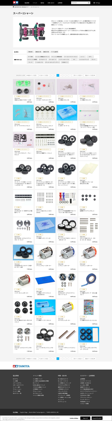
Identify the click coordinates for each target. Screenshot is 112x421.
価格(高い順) (38, 51)
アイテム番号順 (54, 51)
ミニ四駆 (15, 381)
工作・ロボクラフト (18, 385)
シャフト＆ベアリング (84, 59)
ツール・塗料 (16, 387)
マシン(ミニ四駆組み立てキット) (42, 56)
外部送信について (85, 401)
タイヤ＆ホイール (43, 59)
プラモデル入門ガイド (64, 385)
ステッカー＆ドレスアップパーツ (52, 62)
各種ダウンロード (85, 387)
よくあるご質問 (84, 385)
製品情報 (27, 3)
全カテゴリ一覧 (17, 393)
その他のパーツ (65, 62)
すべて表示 (30, 56)
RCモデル (15, 379)
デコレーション (17, 389)
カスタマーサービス (85, 381)
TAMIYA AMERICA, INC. (52, 412)
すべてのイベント (37, 393)
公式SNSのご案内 (85, 395)
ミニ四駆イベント (37, 379)
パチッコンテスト (63, 391)
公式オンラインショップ (86, 393)
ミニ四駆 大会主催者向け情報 (41, 381)
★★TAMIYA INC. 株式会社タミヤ (21, 7)
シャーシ (82, 56)
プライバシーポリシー (86, 397)
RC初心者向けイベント (39, 385)
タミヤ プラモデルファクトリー (88, 391)
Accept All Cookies (97, 419)
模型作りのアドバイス (64, 387)
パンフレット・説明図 (64, 395)
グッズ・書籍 (16, 391)
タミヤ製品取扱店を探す (86, 389)
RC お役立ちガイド (63, 379)
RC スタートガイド (63, 381)
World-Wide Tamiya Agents (37, 412)
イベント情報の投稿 (38, 395)
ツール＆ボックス (39, 62)
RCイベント (36, 383)
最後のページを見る (89, 75)
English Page (24, 412)
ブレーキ (30, 62)
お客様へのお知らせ (85, 383)
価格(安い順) (46, 51)
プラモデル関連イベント (39, 387)
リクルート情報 (84, 403)
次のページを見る (77, 75)
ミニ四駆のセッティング (64, 383)
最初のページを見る (32, 75)
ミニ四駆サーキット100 (64, 397)
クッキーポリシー (85, 399)
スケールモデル (17, 383)
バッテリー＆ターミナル (64, 59)
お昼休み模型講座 (63, 393)
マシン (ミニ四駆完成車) (56, 56)
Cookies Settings (74, 419)
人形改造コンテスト (63, 389)
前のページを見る (44, 75)
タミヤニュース (62, 401)
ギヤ (74, 59)
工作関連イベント (37, 389)
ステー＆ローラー (53, 59)
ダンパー (94, 59)
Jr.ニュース (61, 399)
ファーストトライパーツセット (70, 56)
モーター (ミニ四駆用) (32, 59)
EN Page (96, 3)
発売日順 (30, 51)
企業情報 (82, 379)
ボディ (90, 56)
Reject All (85, 419)
